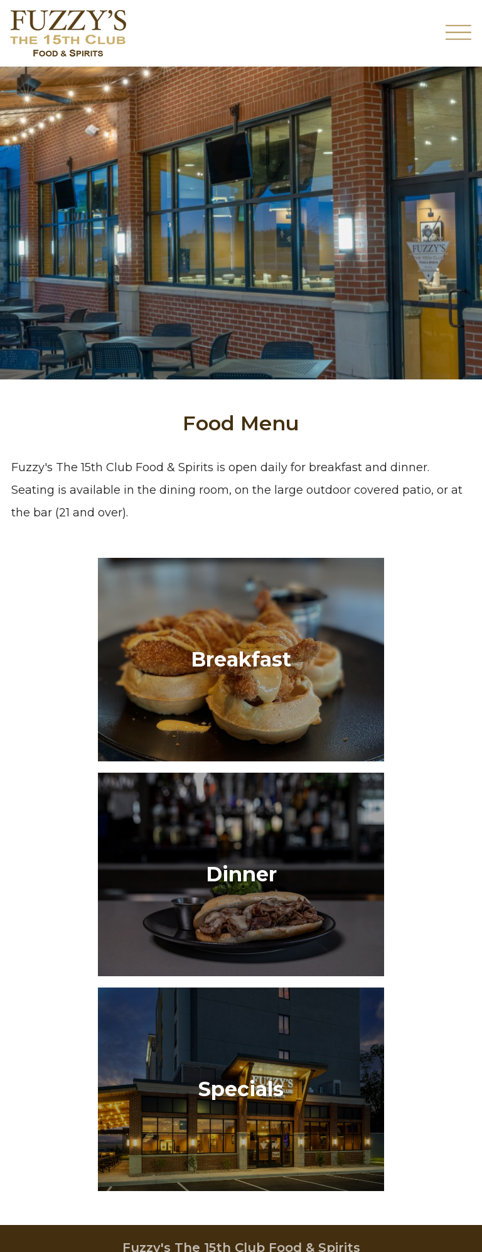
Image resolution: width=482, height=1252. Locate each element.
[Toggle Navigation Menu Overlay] (459, 33)
